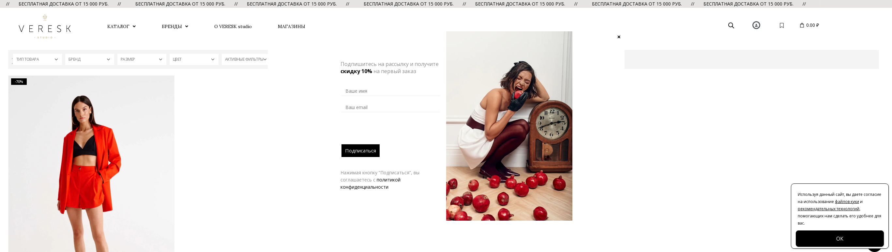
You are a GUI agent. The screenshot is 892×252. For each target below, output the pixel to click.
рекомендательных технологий (828, 209)
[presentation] (391, 131)
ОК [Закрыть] (839, 238)
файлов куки (847, 201)
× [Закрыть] (619, 36)
